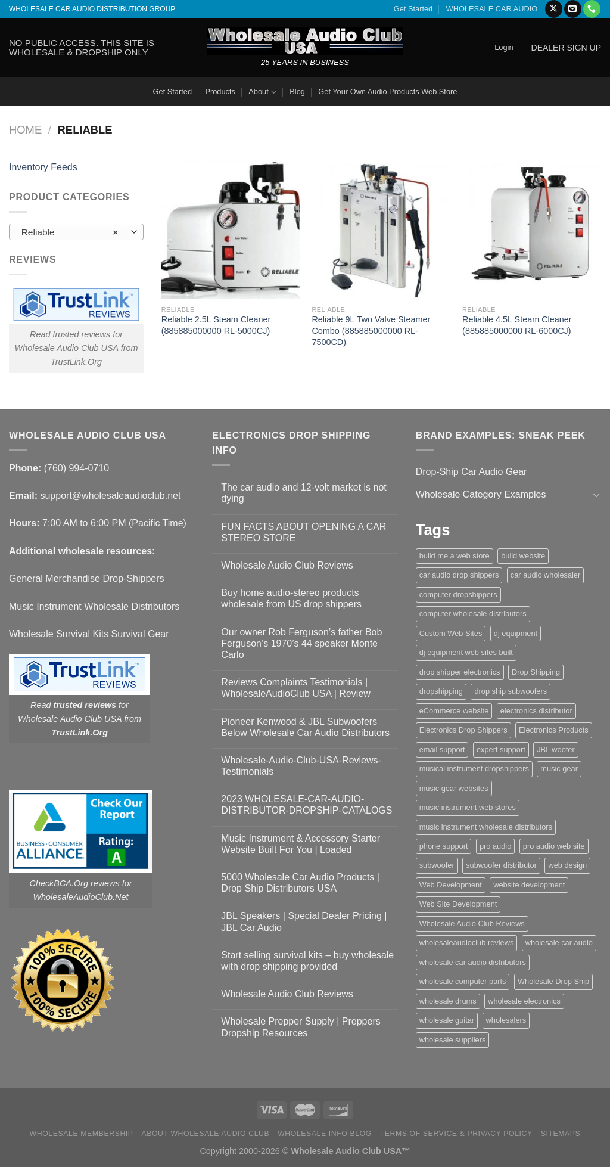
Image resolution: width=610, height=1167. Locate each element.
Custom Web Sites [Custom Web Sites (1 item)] (451, 633)
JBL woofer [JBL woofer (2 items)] (556, 749)
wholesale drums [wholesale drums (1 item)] (448, 1001)
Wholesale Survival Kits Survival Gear (89, 634)
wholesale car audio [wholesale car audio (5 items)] (559, 942)
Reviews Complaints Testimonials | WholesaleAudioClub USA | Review (296, 688)
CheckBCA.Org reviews (75, 883)
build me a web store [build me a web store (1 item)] (454, 555)
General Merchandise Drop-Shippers (86, 578)
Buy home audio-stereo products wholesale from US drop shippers (291, 598)
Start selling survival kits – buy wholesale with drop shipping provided (307, 961)
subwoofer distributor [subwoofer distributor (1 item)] (501, 865)
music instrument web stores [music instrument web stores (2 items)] (467, 807)
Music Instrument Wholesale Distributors (94, 606)
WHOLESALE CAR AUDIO (492, 8)
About (262, 92)
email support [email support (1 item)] (442, 749)
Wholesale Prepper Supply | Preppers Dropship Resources (300, 1027)
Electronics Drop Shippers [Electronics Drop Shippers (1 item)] (463, 729)
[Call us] (591, 9)
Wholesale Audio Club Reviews (287, 565)
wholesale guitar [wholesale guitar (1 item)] (446, 1020)
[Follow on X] (553, 9)
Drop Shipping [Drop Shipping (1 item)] (536, 672)
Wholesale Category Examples (481, 494)
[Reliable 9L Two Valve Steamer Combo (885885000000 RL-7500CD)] (381, 229)
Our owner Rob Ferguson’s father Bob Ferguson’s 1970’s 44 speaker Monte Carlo (301, 643)
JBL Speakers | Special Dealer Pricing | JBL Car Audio (304, 921)
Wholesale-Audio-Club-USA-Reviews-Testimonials (301, 766)
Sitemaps (561, 1133)
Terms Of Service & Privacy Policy (456, 1133)
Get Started (413, 8)
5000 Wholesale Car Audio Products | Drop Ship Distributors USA (300, 882)
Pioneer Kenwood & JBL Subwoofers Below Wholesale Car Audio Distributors (305, 727)
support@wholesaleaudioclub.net (110, 496)
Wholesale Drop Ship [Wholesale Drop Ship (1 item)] (553, 981)
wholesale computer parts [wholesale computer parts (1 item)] (462, 981)
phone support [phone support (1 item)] (443, 846)
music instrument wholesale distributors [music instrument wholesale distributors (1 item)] (485, 827)
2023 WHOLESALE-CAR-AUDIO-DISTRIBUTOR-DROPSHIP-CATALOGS (306, 804)
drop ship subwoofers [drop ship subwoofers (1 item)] (510, 691)
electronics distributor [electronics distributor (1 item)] (536, 710)
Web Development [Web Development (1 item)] (450, 884)
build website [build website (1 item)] (523, 555)
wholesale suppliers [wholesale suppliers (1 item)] (452, 1039)
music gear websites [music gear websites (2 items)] (453, 788)
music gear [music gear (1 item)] (559, 768)
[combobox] (76, 232)
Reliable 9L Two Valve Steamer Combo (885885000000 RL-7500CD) (371, 330)
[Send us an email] (572, 9)
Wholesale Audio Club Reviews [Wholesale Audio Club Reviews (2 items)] (472, 923)
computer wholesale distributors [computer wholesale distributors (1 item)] (473, 613)
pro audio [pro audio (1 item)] (495, 846)
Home (25, 129)
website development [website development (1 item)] (529, 884)
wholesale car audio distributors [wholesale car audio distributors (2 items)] (472, 962)
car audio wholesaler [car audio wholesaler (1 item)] (545, 574)
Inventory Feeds (43, 167)
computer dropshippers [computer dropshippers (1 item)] (458, 594)
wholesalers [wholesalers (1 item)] (506, 1020)
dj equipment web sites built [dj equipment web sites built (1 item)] (466, 652)
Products (220, 91)
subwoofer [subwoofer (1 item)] (437, 865)
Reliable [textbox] (70, 232)
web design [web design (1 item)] (567, 865)
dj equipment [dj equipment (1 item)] (515, 633)
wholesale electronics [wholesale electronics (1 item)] (524, 1001)
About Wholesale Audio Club (205, 1133)
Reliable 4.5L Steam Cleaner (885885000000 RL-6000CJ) (516, 325)
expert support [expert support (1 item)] (501, 749)
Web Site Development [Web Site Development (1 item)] (458, 903)
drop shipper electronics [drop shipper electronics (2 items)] (459, 672)
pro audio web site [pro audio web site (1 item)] (554, 846)
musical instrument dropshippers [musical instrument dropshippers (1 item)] (474, 768)
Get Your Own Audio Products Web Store (387, 91)
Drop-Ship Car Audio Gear (471, 472)
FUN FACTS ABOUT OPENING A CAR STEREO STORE (303, 532)
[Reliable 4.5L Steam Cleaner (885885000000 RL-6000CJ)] (531, 229)
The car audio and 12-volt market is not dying (303, 493)
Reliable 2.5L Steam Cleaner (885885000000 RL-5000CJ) (215, 325)
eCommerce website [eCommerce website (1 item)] (454, 710)
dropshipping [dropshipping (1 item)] (441, 691)
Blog (297, 91)
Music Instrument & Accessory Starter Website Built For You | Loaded (300, 844)
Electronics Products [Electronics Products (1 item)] (554, 729)
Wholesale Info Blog (325, 1133)
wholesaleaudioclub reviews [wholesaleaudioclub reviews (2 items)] (466, 942)
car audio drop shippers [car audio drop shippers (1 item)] (459, 574)
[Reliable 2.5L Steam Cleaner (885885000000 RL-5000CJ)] (230, 229)
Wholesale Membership (81, 1133)
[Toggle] (596, 495)
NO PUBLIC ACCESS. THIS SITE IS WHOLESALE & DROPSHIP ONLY (81, 47)
